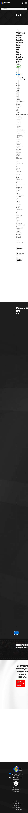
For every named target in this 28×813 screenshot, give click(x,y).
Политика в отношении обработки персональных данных (16, 805)
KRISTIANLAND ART (16, 789)
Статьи (16, 781)
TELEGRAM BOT (16, 783)
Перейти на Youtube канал (20, 683)
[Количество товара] (18, 78)
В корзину (22, 78)
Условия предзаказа (16, 788)
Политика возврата (16, 792)
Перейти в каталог (16, 632)
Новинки (16, 776)
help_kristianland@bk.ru (16, 773)
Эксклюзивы (16, 787)
